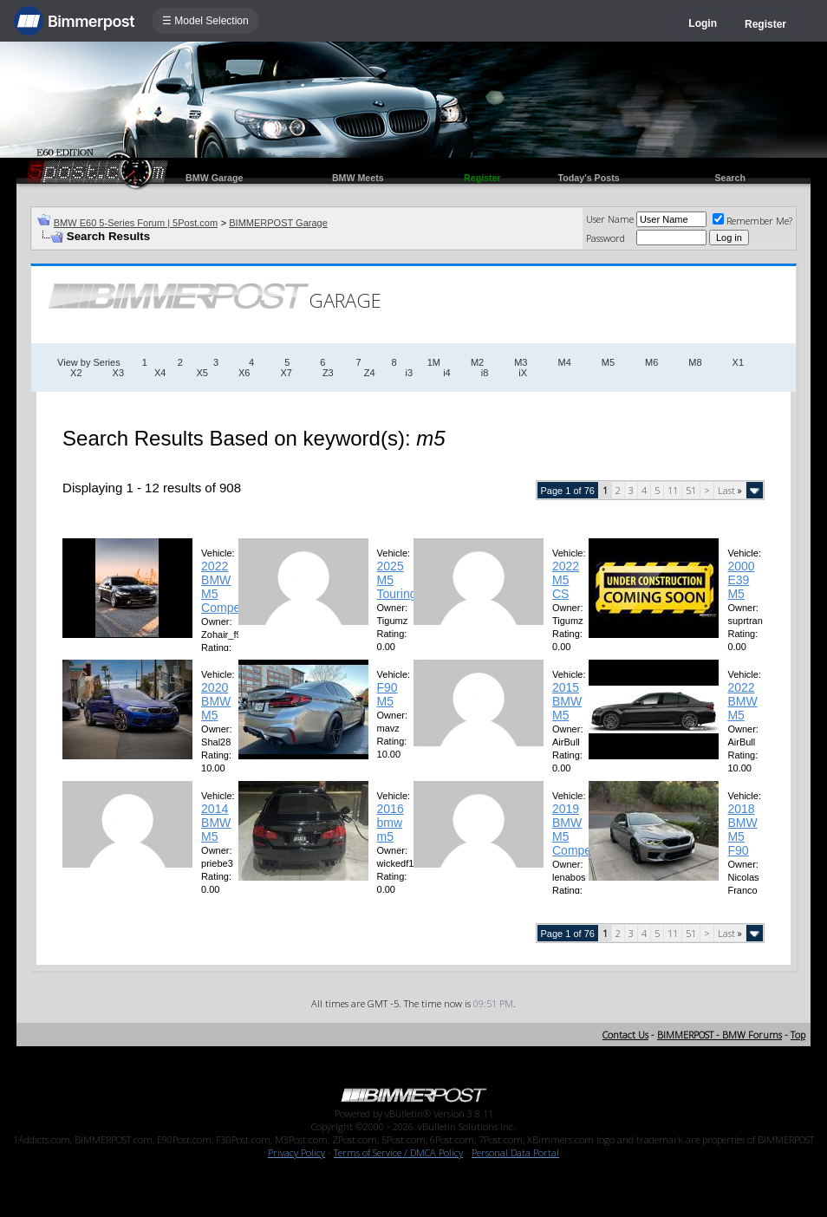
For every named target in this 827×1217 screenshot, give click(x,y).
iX (522, 373)
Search (730, 177)
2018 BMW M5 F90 (742, 829)
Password (605, 237)
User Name (610, 218)
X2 (75, 373)
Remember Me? (752, 220)
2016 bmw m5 (390, 822)
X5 (201, 373)
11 (672, 490)
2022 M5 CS (565, 580)
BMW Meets (358, 177)
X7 (285, 373)
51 (691, 490)
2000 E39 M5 (740, 580)
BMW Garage (214, 177)
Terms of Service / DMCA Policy (398, 1152)
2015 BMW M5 (567, 701)
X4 (160, 373)
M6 (651, 362)
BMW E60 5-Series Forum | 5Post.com (136, 223)
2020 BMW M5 (216, 701)
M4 (563, 362)
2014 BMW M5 (216, 822)
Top (798, 1034)
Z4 (369, 373)
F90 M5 (387, 694)
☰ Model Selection (205, 21)
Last (730, 490)
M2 (477, 362)
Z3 (328, 373)
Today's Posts (589, 177)
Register (765, 24)
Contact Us (625, 1034)
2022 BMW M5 (742, 701)
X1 (738, 362)
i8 (485, 373)
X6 (244, 373)
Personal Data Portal (515, 1152)
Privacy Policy (296, 1152)
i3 (410, 373)
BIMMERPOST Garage (278, 223)
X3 (118, 373)
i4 (447, 373)
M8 (694, 362)
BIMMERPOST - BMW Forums (719, 1034)
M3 (520, 362)
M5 (608, 362)
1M (433, 362)
